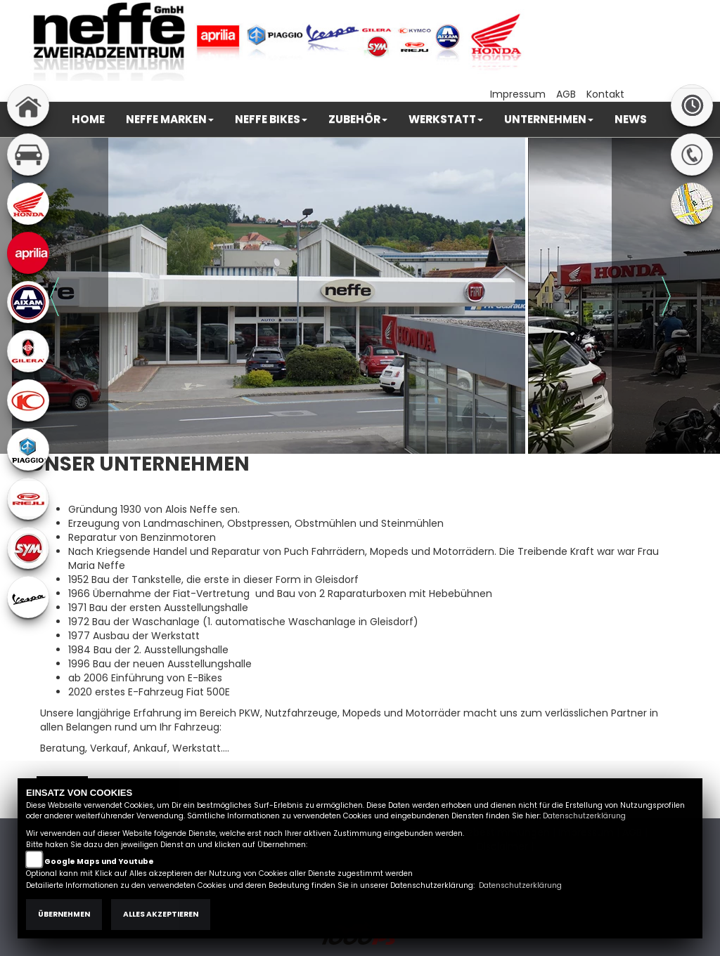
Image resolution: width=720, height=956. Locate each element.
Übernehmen (64, 914)
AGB (566, 94)
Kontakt (605, 94)
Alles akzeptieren (160, 914)
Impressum (518, 94)
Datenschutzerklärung (584, 816)
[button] (169, 119)
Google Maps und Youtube (99, 861)
